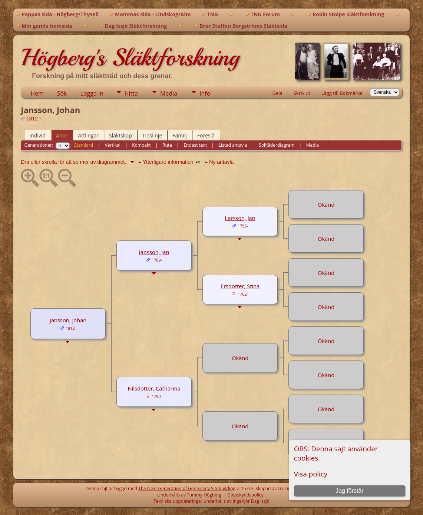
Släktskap (120, 135)
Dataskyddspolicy (245, 495)
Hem (37, 93)
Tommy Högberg (204, 495)
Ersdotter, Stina (240, 286)
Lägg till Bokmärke (342, 93)
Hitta (131, 93)
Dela (277, 93)
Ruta (167, 145)
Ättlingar (88, 135)
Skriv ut (302, 93)
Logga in (91, 93)
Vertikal (112, 145)
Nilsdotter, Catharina (154, 388)
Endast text (195, 145)
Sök (62, 93)
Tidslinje (152, 135)
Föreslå (206, 135)
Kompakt (141, 145)
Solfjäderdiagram (276, 145)
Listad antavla (233, 145)
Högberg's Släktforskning (130, 57)
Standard (83, 145)
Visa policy (310, 473)
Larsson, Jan (240, 218)
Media (168, 93)
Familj (179, 135)
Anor (62, 135)
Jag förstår (350, 491)
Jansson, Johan (68, 320)
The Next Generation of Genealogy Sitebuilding (186, 488)
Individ (37, 135)
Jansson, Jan (154, 252)
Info (204, 93)
